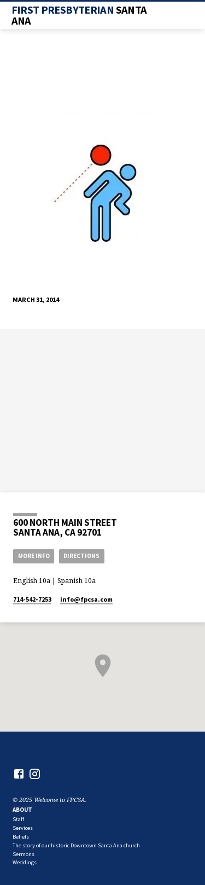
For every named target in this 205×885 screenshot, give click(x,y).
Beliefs (21, 836)
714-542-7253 (32, 599)
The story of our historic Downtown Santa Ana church (76, 845)
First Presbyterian (79, 15)
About (22, 809)
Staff (18, 819)
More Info (34, 556)
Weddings (25, 862)
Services (23, 827)
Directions (81, 556)
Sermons (23, 854)
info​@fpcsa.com (86, 599)
